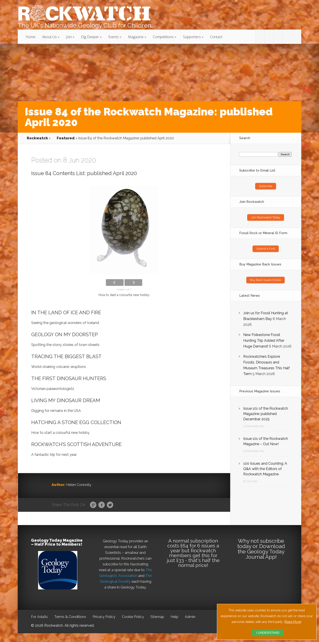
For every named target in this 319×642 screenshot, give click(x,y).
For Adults (39, 617)
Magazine (136, 36)
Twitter (110, 505)
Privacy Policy (104, 617)
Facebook (101, 505)
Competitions (163, 36)
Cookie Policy (133, 617)
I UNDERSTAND (267, 632)
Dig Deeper (90, 36)
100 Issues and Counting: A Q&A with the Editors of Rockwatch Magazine (265, 468)
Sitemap (157, 617)
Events (113, 36)
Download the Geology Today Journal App (261, 551)
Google (93, 505)
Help (174, 617)
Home (30, 36)
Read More (293, 622)
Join (69, 36)
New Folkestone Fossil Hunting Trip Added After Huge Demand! (263, 340)
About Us (49, 36)
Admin (190, 617)
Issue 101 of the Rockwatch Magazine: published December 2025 (265, 413)
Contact (216, 36)
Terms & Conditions (70, 617)
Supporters (192, 36)
